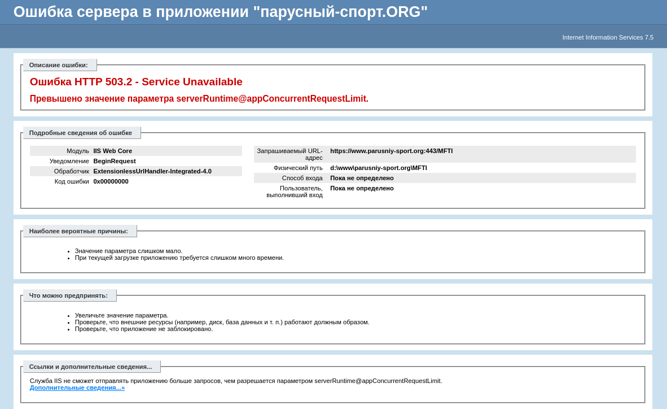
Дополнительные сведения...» (77, 387)
